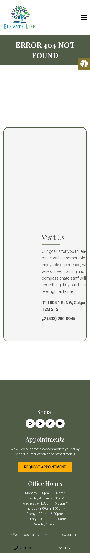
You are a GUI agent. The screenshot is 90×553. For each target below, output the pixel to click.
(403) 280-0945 (75, 318)
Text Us (68, 548)
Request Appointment (45, 467)
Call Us (22, 548)
